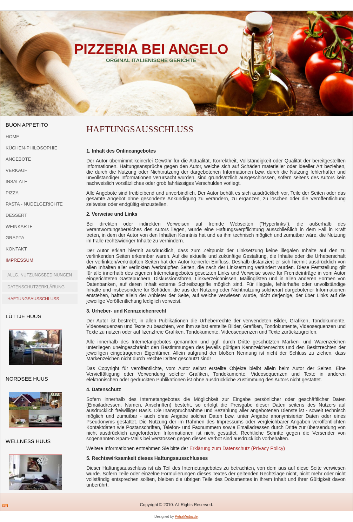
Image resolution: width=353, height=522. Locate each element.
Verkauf (16, 170)
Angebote (18, 159)
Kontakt (16, 249)
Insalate (16, 181)
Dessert (16, 215)
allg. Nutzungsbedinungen (39, 275)
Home (12, 136)
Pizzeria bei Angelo (151, 49)
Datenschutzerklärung (36, 287)
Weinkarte (19, 226)
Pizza (12, 192)
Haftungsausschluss (33, 298)
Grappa (15, 237)
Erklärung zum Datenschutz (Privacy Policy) (237, 448)
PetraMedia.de (186, 516)
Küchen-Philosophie (31, 147)
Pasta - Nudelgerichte (34, 204)
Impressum (19, 260)
